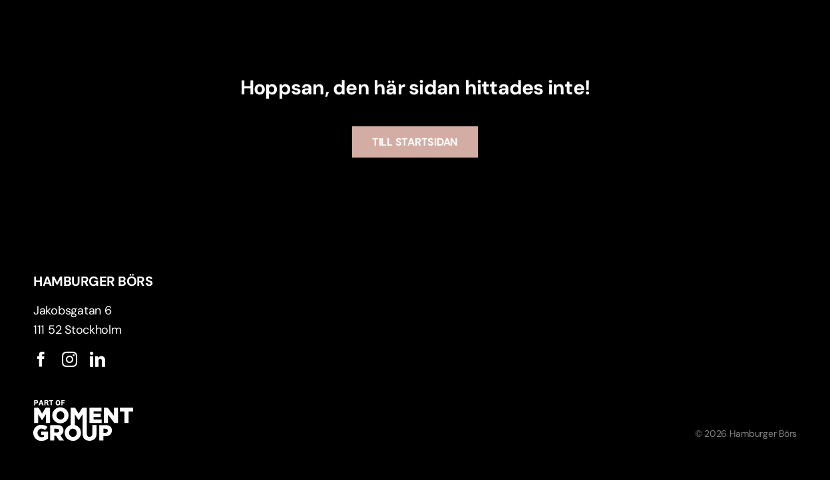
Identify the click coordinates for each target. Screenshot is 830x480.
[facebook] (41, 359)
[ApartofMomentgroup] (83, 406)
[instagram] (69, 359)
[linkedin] (97, 359)
